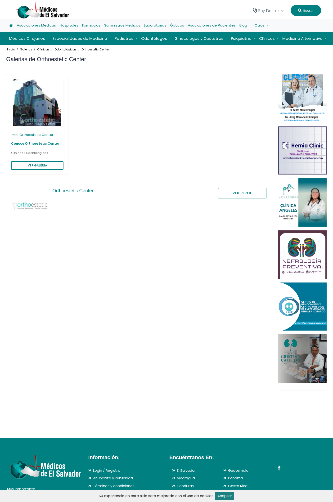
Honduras (185, 485)
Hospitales (69, 25)
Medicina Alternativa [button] (303, 38)
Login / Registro (106, 470)
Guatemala (238, 470)
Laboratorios (155, 25)
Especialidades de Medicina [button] (80, 38)
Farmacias (91, 25)
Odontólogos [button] (154, 38)
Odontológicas (65, 49)
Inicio (11, 49)
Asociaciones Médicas (36, 25)
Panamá (235, 477)
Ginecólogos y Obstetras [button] (199, 38)
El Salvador (186, 470)
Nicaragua (186, 477)
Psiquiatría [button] (241, 38)
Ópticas (177, 25)
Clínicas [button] (267, 38)
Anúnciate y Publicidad (113, 477)
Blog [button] (243, 25)
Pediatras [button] (124, 38)
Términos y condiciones (114, 485)
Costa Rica (238, 485)
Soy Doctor (268, 10)
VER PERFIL (242, 193)
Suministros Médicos (122, 25)
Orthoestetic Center (95, 49)
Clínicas (43, 49)
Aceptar (224, 495)
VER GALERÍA (37, 165)
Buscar (306, 10)
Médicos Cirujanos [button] (27, 38)
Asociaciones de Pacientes (212, 25)
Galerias (26, 49)
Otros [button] (260, 25)
